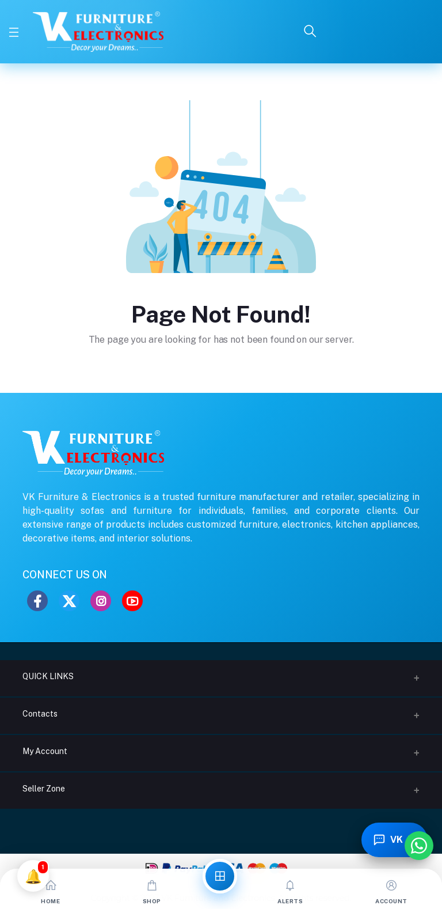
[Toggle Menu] (14, 32)
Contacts (40, 713)
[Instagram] (100, 600)
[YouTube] (132, 600)
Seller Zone (43, 788)
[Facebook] (37, 600)
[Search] (310, 32)
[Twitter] (69, 600)
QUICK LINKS (48, 676)
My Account (44, 751)
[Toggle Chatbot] (394, 840)
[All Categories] (220, 876)
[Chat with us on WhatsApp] (419, 845)
